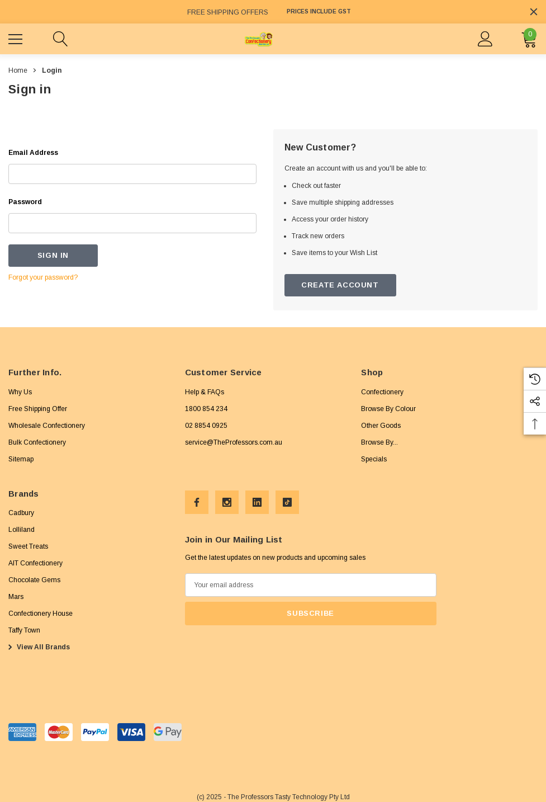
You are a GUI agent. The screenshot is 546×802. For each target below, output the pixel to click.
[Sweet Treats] (28, 546)
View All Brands (37, 647)
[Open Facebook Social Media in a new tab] (196, 502)
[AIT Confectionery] (35, 563)
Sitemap (21, 459)
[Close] (533, 11)
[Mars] (15, 596)
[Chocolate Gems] (34, 580)
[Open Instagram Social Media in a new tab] (227, 502)
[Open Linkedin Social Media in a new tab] (257, 502)
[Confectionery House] (40, 613)
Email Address (33, 153)
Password (25, 202)
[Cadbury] (21, 512)
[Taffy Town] (24, 630)
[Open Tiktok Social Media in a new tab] (287, 502)
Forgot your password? (43, 277)
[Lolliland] (21, 529)
